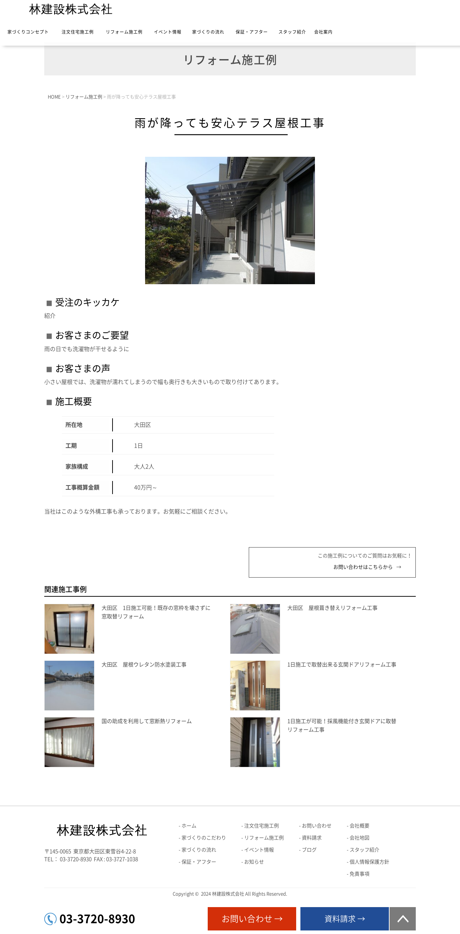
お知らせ (254, 861)
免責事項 (359, 873)
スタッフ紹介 (292, 32)
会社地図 (359, 837)
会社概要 (359, 825)
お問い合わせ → (252, 919)
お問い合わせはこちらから (363, 567)
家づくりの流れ (208, 32)
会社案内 (323, 32)
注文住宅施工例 (78, 32)
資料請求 (312, 837)
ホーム (189, 825)
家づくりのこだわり (204, 837)
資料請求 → (344, 919)
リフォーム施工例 (124, 32)
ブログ (309, 849)
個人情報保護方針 (369, 861)
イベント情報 (168, 32)
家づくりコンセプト (28, 32)
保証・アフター (252, 32)
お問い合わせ (317, 825)
